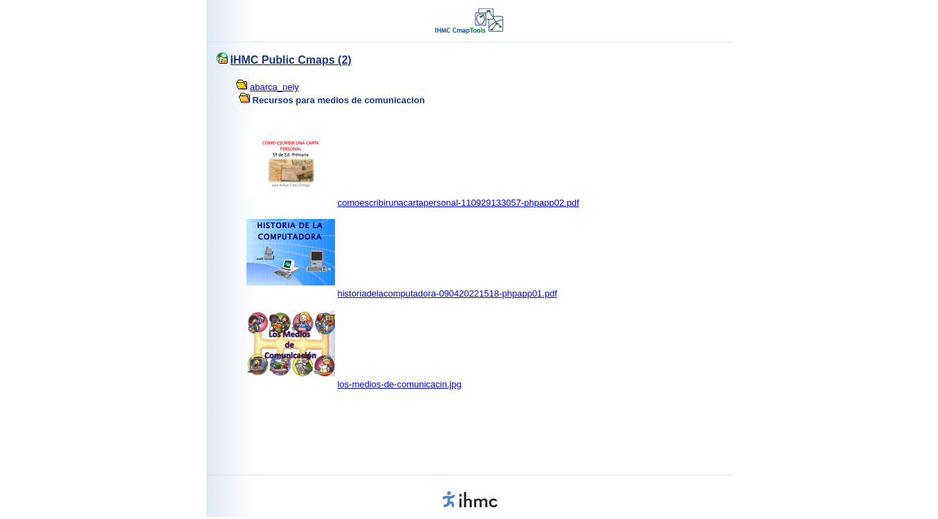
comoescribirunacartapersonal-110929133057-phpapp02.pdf (458, 202)
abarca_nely (274, 87)
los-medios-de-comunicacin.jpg (399, 384)
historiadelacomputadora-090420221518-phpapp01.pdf (447, 293)
